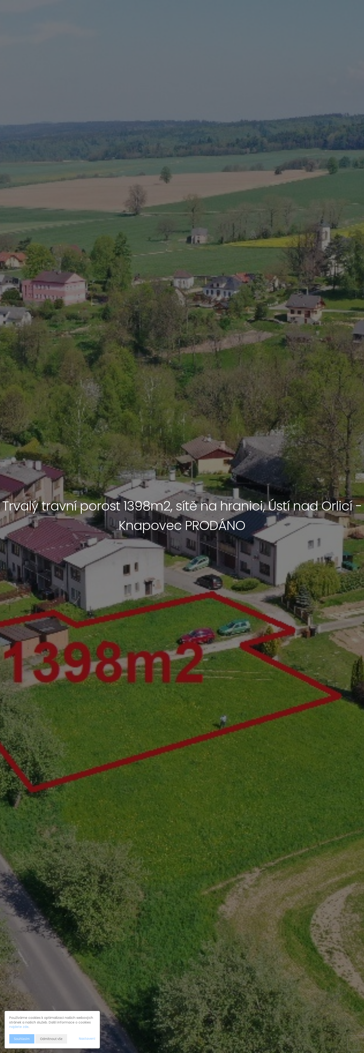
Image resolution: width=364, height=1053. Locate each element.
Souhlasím (22, 1039)
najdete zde (19, 1026)
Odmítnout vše (51, 1039)
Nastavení (87, 1038)
